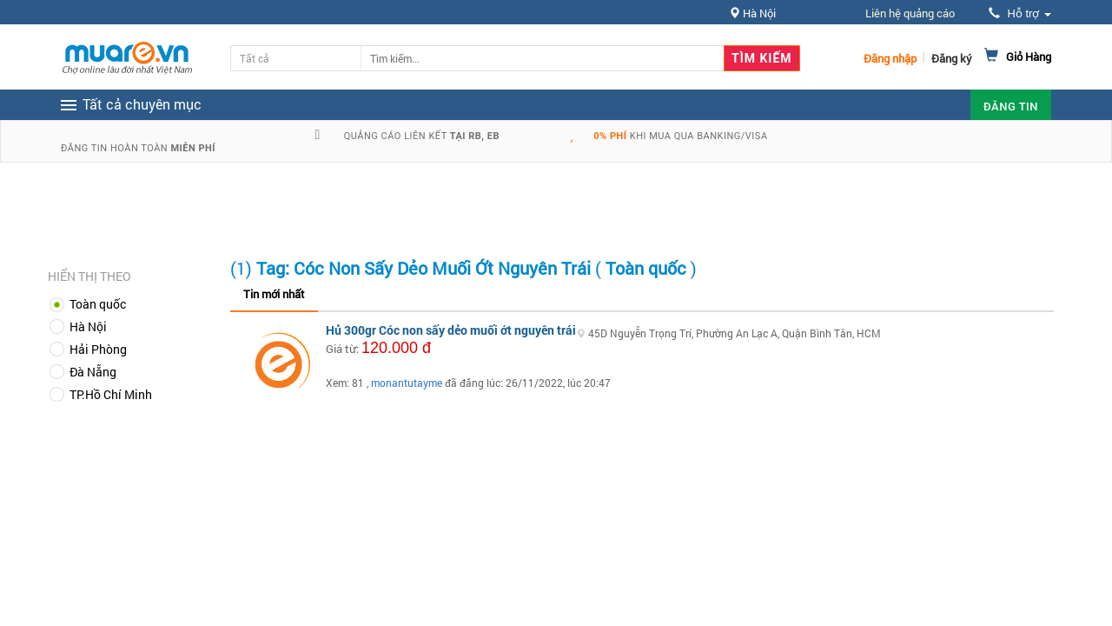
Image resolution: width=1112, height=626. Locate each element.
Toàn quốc (98, 304)
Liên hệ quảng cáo (910, 13)
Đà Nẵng (93, 371)
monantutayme (406, 383)
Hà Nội (88, 326)
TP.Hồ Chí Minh (111, 394)
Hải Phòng (98, 349)
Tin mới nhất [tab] (274, 294)
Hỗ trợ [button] (1020, 13)
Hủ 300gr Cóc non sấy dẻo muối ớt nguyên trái (451, 330)
